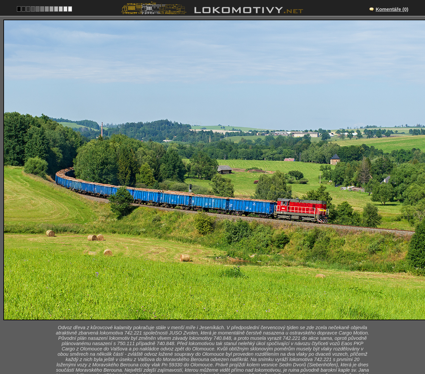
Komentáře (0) (392, 9)
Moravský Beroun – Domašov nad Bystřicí (219, 318)
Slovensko (209, 352)
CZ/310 (218, 325)
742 (233, 352)
